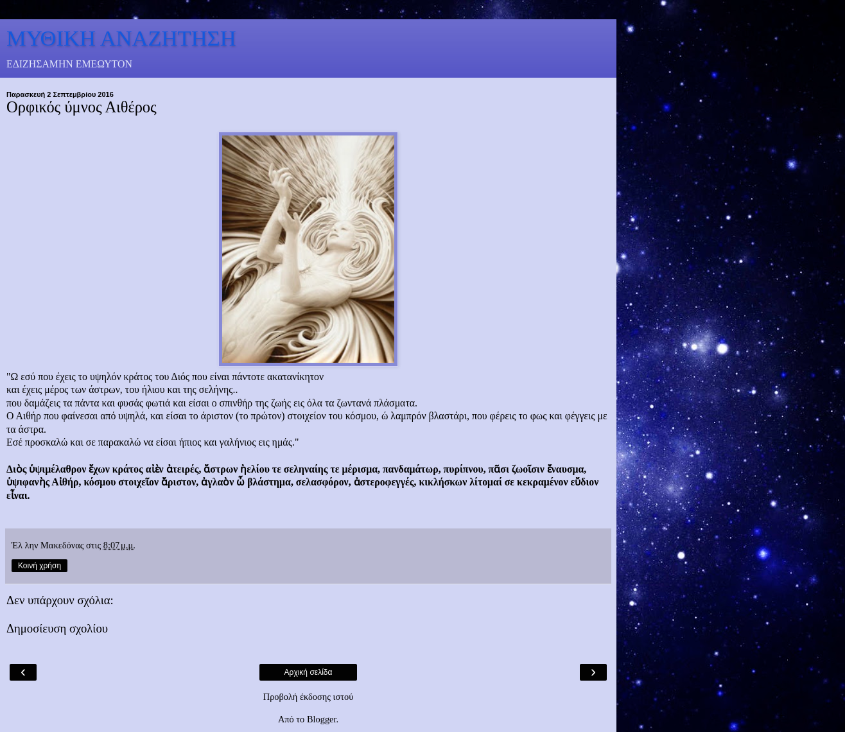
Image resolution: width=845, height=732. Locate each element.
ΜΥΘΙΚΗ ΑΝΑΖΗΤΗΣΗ (121, 38)
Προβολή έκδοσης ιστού (308, 697)
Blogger (321, 719)
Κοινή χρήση (39, 565)
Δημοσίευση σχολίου (57, 628)
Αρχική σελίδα (308, 672)
